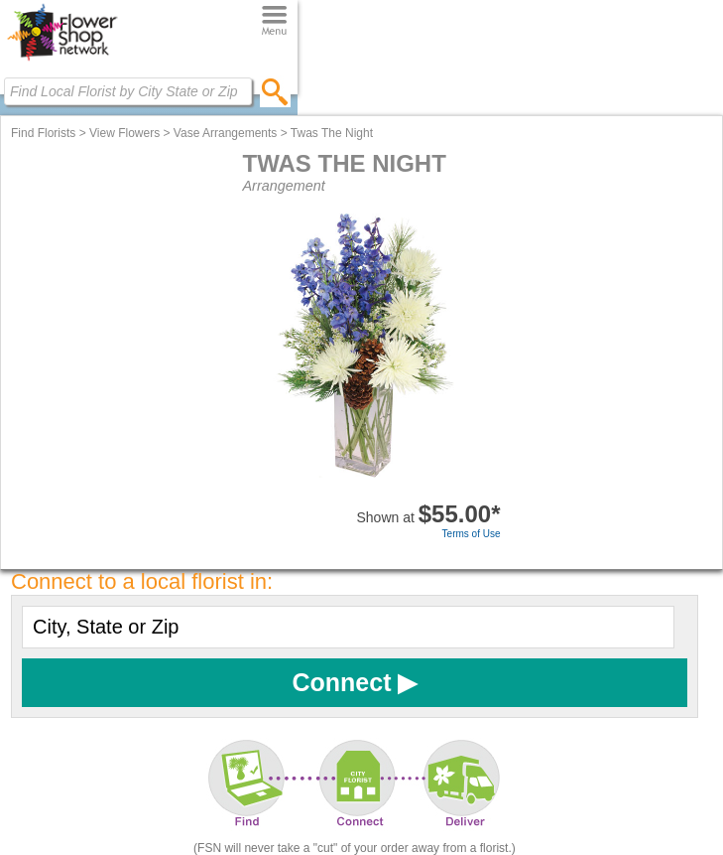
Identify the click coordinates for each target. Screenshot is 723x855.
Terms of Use (471, 533)
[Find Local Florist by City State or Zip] (128, 91)
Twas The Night (332, 133)
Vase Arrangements (226, 133)
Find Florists (43, 133)
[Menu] (274, 21)
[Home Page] (62, 61)
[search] (275, 91)
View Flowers (124, 133)
